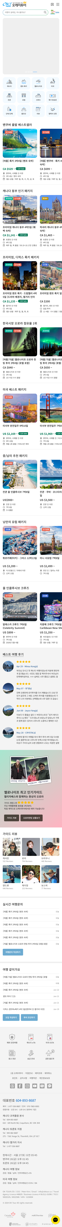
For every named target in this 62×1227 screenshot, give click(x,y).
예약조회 (38, 1073)
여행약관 (33, 1078)
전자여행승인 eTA (24, 1173)
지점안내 (28, 1073)
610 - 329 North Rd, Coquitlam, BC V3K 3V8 (21, 1123)
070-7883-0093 (33, 1106)
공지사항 (23, 1078)
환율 (9, 1173)
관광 (4, 1173)
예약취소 (48, 1073)
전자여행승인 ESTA (25, 1183)
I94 (36, 1183)
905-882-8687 (12, 1133)
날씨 (14, 1173)
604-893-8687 (26, 1100)
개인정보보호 (44, 1078)
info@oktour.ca (45, 1191)
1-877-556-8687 (14, 1106)
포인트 (14, 1078)
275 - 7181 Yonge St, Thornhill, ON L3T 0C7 (21, 1136)
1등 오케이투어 (16, 1073)
